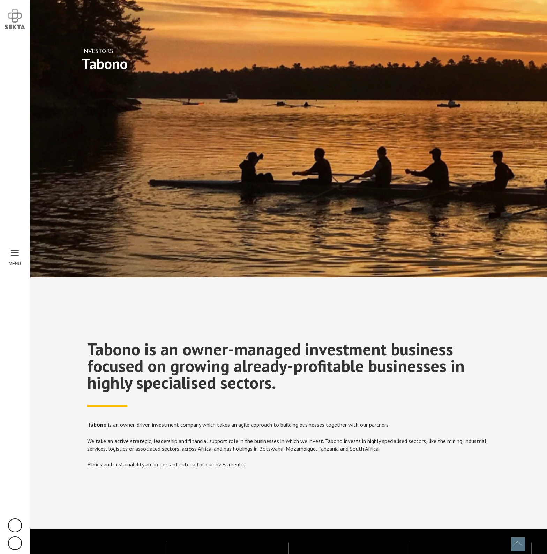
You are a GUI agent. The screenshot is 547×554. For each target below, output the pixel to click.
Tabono (97, 424)
